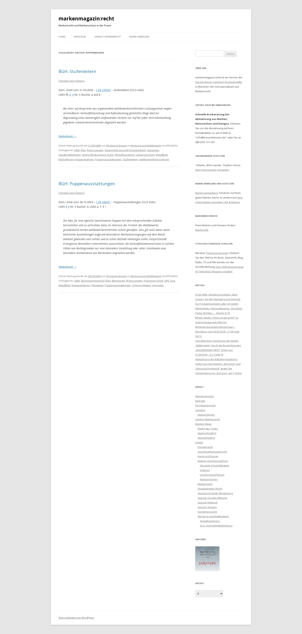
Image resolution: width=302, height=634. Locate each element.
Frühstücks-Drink (153, 280)
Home (62, 36)
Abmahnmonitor (204, 396)
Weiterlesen (68, 136)
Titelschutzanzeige (217, 253)
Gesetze (200, 410)
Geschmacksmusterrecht (212, 451)
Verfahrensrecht (207, 511)
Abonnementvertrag (92, 280)
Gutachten (153, 150)
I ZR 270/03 (103, 90)
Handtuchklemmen (70, 155)
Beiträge (200, 401)
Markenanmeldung (206, 193)
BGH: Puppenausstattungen (87, 183)
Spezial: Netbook (207, 502)
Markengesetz (206, 414)
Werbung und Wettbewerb (145, 145)
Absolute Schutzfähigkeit (214, 465)
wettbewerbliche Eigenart (154, 159)
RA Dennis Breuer (116, 145)
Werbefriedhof (206, 438)
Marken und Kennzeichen (213, 461)
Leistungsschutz (145, 155)
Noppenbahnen (84, 159)
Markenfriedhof (207, 433)
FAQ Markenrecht (205, 405)
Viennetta (158, 285)
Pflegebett (97, 285)
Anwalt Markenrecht (108, 36)
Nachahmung (66, 159)
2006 (77, 150)
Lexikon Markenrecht (207, 419)
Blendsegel (118, 280)
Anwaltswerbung (210, 521)
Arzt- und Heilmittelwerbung (216, 525)
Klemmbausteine (125, 155)
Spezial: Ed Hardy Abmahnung (215, 493)
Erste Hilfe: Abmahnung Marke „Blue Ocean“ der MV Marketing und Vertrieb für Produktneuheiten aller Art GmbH (217, 299)
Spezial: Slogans (207, 507)
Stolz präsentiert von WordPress (76, 617)
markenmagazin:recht (86, 18)
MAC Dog (169, 280)
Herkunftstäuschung (94, 155)
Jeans (110, 155)
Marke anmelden (139, 36)
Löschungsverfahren (212, 475)
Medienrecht (205, 484)
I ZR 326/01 (103, 202)
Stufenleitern (130, 159)
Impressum (80, 36)
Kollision (205, 470)
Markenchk (201, 230)
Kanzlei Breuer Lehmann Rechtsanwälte (218, 82)
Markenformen (209, 479)
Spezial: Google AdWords (212, 498)
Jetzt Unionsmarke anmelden (212, 170)
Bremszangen (95, 150)
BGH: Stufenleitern (77, 71)
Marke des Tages (208, 428)
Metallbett (162, 155)
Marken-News (203, 424)
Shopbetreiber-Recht (210, 488)
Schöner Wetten (141, 285)
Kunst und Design (208, 456)
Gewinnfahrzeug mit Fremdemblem (125, 150)
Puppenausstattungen (108, 159)
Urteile (199, 442)
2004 (77, 280)
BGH (83, 150)
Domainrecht (205, 447)
